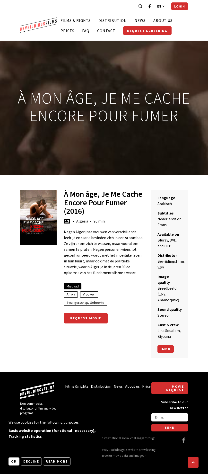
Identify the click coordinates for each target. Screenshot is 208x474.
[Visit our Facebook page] (149, 6)
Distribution (112, 20)
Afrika (71, 294)
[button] (193, 462)
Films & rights (76, 20)
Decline (31, 461)
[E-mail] (169, 417)
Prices (67, 31)
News (140, 20)
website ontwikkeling (142, 450)
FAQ (85, 31)
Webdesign (118, 450)
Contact (106, 31)
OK (14, 461)
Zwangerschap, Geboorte (85, 302)
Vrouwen (89, 294)
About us (163, 20)
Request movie (85, 318)
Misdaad (73, 286)
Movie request (175, 388)
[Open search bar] (140, 6)
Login (179, 6)
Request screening (147, 30)
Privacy (103, 450)
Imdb (166, 349)
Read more (57, 461)
